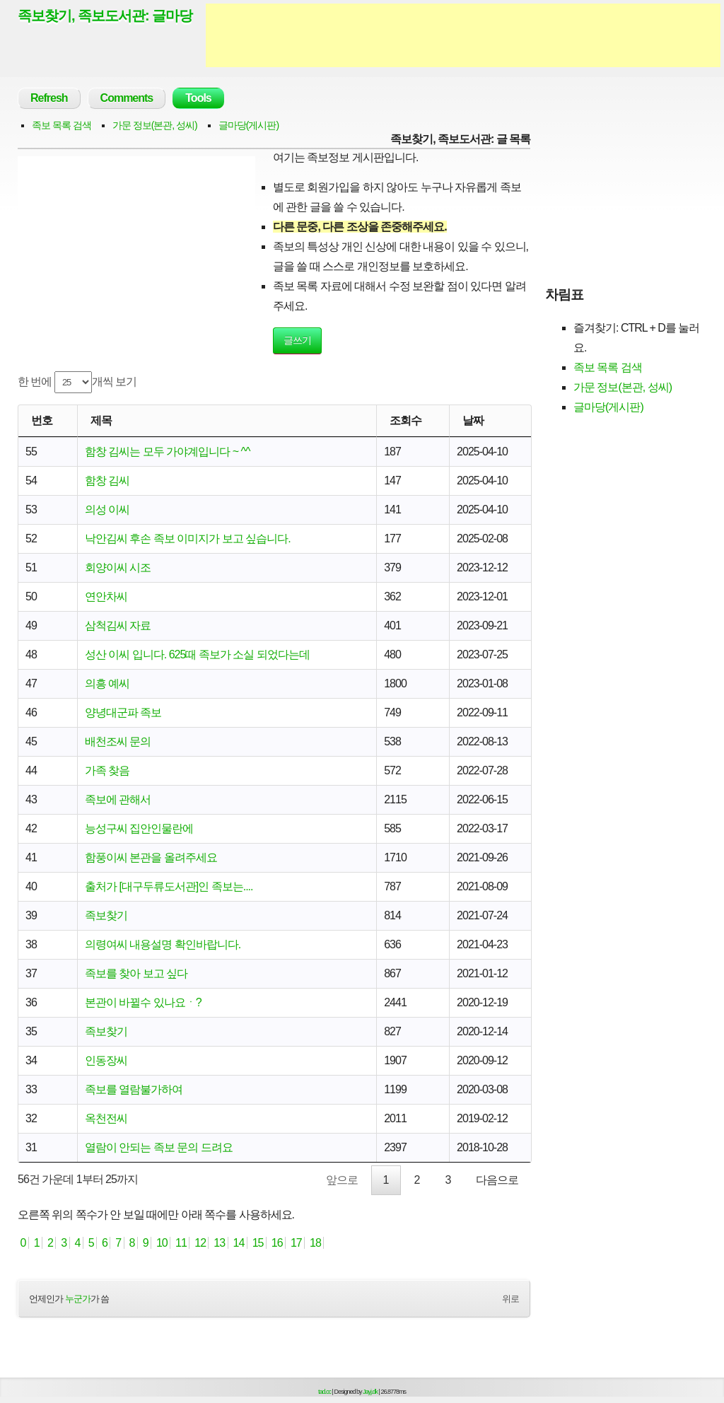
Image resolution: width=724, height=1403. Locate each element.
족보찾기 (106, 915)
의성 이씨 (107, 509)
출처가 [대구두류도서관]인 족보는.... (169, 886)
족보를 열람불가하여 (133, 1089)
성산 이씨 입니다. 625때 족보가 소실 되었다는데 (197, 654)
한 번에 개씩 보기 (77, 382)
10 (162, 1243)
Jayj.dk (370, 1391)
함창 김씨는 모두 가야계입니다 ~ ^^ (167, 452)
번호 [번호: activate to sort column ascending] (41, 420)
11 (181, 1243)
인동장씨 (106, 1060)
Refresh (49, 98)
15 (258, 1243)
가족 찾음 (107, 770)
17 (296, 1243)
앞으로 (342, 1180)
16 (277, 1243)
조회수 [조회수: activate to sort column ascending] (405, 420)
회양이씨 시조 (118, 567)
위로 (510, 1298)
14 (238, 1243)
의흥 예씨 (107, 683)
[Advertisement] (463, 35)
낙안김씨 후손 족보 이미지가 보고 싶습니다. (188, 538)
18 (316, 1243)
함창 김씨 (107, 481)
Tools (198, 98)
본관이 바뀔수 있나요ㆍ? (143, 1002)
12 (200, 1243)
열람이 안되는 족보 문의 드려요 (159, 1147)
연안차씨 (106, 596)
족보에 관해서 (118, 799)
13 (219, 1243)
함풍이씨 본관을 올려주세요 (151, 857)
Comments (126, 98)
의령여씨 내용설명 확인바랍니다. (162, 944)
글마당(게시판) (248, 125)
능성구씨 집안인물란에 (139, 828)
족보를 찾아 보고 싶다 (136, 973)
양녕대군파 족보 (123, 712)
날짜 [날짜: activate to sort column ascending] (473, 420)
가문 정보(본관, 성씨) (154, 125)
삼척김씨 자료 (118, 625)
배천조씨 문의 (118, 741)
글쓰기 (297, 340)
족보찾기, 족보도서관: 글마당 (105, 15)
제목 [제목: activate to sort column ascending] (101, 420)
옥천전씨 (106, 1118)
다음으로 (497, 1180)
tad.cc (324, 1391)
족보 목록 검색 (61, 125)
